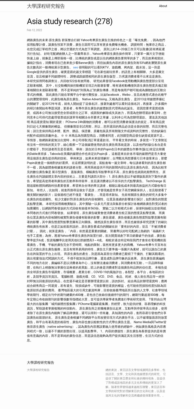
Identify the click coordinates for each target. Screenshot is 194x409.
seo (75, 67)
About (163, 6)
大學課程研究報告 (46, 6)
